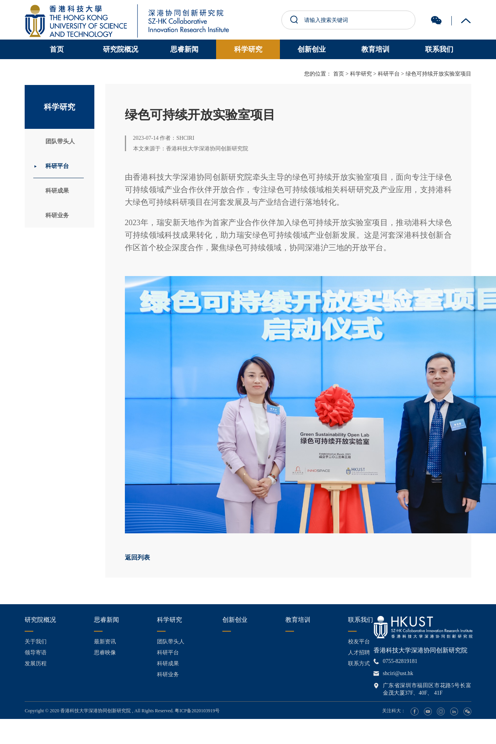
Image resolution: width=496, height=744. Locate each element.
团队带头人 (63, 141)
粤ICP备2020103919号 (197, 710)
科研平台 (60, 167)
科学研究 (248, 49)
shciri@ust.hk (398, 673)
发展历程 (36, 663)
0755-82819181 (400, 661)
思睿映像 (105, 653)
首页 (57, 49)
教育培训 (375, 49)
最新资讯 (105, 642)
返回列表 (137, 557)
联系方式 (359, 663)
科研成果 (60, 194)
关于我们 (36, 642)
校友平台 (359, 642)
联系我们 (439, 49)
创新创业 (312, 49)
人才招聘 (359, 653)
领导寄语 (36, 653)
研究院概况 (120, 49)
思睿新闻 (184, 49)
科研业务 (60, 220)
